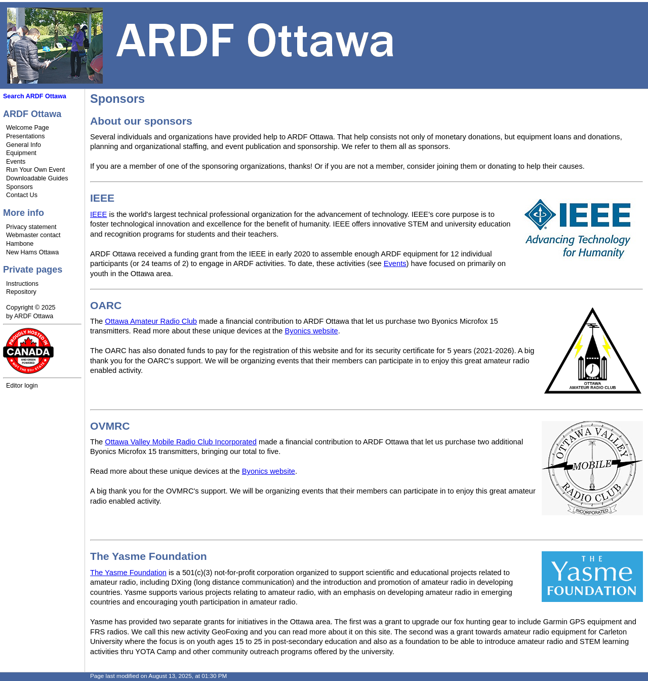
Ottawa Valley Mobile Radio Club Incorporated (181, 442)
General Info (23, 144)
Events (15, 161)
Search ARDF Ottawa (34, 96)
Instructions (22, 283)
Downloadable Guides (37, 178)
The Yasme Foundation (128, 573)
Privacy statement (31, 227)
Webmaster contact (33, 235)
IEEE (98, 214)
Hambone (19, 243)
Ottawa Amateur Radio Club (151, 321)
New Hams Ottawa (32, 252)
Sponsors (19, 187)
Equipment (21, 153)
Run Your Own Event (35, 169)
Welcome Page (27, 127)
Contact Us (21, 195)
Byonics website (311, 331)
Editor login (22, 385)
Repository (21, 291)
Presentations (25, 136)
